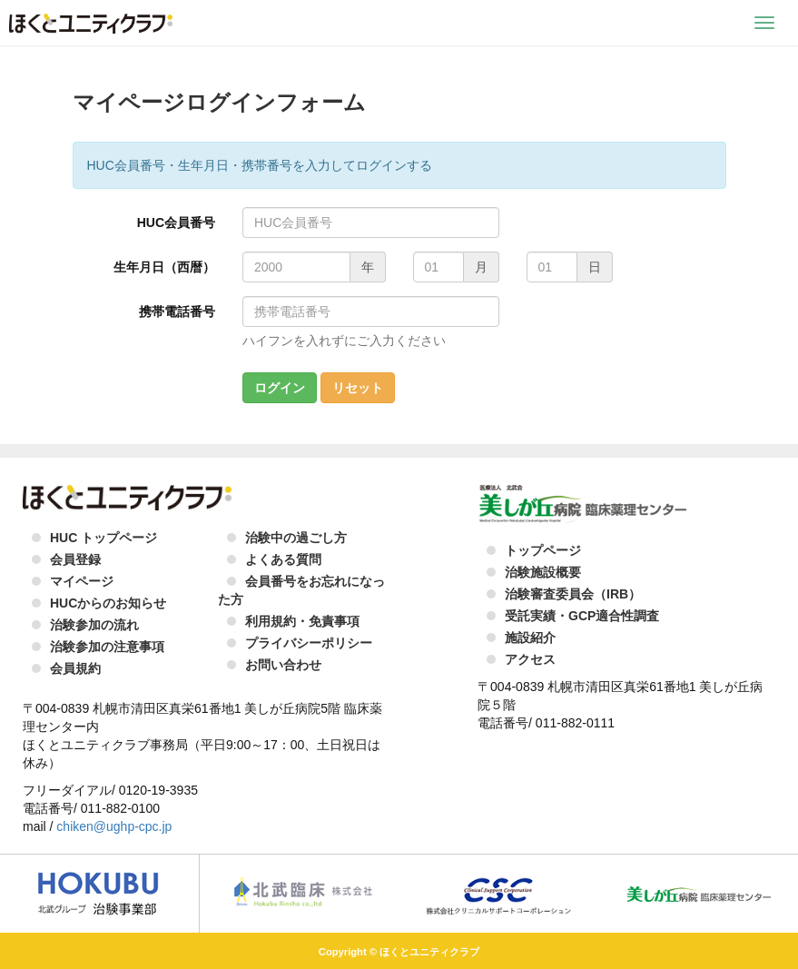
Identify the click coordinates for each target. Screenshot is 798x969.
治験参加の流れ (94, 625)
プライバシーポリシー (308, 643)
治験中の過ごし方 (296, 537)
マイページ (81, 581)
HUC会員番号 (176, 222)
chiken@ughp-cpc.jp (114, 826)
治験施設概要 (543, 572)
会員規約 (75, 668)
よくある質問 (283, 559)
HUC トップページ (103, 537)
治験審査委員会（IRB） (573, 594)
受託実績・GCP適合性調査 (582, 615)
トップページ (543, 550)
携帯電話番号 (177, 311)
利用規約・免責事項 (302, 621)
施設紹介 (530, 637)
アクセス (530, 659)
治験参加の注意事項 (107, 646)
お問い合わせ (283, 665)
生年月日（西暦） (164, 267)
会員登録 (75, 559)
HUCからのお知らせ (108, 603)
